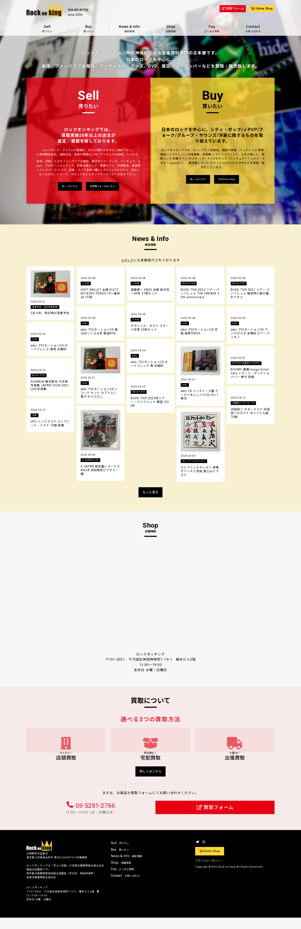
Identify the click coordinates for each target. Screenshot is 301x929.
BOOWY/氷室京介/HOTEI (248, 364)
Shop (170, 29)
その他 (86, 284)
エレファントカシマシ (196, 462)
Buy (88, 29)
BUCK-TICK (189, 284)
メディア (127, 261)
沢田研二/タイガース (245, 404)
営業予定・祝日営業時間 (47, 307)
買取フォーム (215, 818)
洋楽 (35, 416)
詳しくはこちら (66, 186)
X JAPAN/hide (91, 461)
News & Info (129, 29)
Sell (47, 29)
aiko (85, 324)
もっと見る (150, 493)
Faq (211, 29)
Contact (253, 29)
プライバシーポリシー (209, 872)
